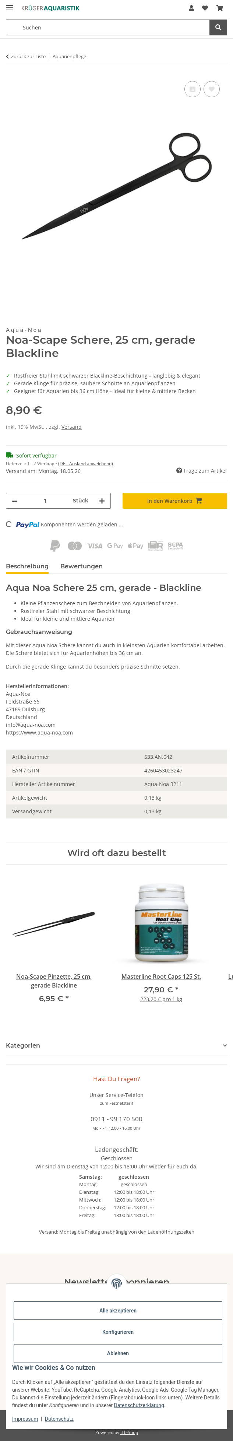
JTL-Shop (129, 1432)
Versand (71, 426)
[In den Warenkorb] (175, 501)
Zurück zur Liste (28, 56)
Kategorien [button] (23, 1045)
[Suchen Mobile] (108, 27)
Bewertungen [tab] (81, 566)
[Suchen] (218, 27)
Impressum (25, 1419)
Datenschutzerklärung (139, 1405)
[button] (191, 8)
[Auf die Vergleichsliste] (192, 89)
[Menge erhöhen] (101, 500)
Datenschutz (59, 1419)
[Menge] (45, 500)
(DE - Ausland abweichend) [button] (85, 463)
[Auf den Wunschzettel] (212, 89)
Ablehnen (118, 1353)
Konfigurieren (118, 1332)
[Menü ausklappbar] (9, 4)
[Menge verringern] (14, 500)
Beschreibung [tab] (27, 566)
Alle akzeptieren (118, 1311)
